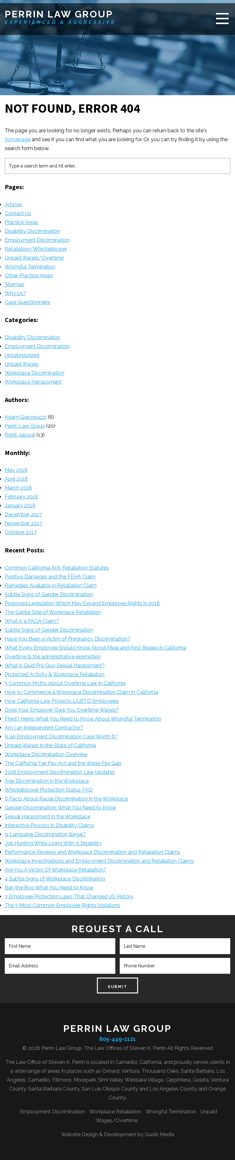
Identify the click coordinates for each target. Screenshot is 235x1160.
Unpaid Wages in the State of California (50, 745)
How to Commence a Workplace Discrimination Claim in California (81, 692)
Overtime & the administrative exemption (53, 657)
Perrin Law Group (59, 14)
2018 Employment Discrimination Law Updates (60, 772)
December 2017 (23, 514)
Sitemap (14, 284)
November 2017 (23, 523)
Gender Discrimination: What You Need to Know (60, 808)
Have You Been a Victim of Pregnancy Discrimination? (67, 639)
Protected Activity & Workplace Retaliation (55, 674)
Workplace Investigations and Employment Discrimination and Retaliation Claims (99, 861)
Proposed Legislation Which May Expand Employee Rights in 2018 (82, 603)
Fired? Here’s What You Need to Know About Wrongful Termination (83, 719)
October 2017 (21, 532)
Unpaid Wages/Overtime (34, 258)
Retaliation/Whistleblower (36, 249)
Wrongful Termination (30, 267)
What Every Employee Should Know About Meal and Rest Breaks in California (95, 648)
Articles (13, 204)
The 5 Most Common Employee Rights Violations (62, 905)
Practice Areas (21, 222)
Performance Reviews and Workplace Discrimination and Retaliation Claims (92, 852)
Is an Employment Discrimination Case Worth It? (61, 737)
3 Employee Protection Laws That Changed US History (69, 896)
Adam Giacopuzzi (26, 417)
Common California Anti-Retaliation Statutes (57, 568)
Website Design (79, 1134)
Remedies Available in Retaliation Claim (51, 586)
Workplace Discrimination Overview (46, 754)
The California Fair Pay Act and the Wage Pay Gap (63, 763)
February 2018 (21, 497)
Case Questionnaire (27, 302)
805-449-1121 (117, 1039)
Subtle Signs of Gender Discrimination (49, 594)
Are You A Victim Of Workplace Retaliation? (55, 870)
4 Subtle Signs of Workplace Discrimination (55, 879)
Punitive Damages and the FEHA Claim (50, 577)
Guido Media (159, 1134)
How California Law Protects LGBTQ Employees (62, 701)
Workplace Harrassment (33, 382)
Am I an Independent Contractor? (44, 728)
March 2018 (18, 488)
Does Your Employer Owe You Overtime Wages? (62, 710)
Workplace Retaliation (115, 1112)
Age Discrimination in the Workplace (47, 781)
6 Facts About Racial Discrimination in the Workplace (66, 799)
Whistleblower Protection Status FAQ (48, 790)
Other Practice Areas (29, 276)
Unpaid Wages (22, 364)
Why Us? (15, 293)
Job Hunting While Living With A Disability (53, 843)
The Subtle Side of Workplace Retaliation (53, 612)
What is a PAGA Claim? (32, 621)
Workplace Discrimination (34, 373)
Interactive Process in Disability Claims (49, 825)
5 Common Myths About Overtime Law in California (65, 683)
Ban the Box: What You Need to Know (49, 888)
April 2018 (16, 479)
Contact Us (18, 213)
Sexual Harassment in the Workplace (47, 817)
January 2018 (20, 506)
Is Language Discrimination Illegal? (45, 834)
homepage (17, 139)
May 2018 (16, 470)
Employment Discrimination (37, 240)
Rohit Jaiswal (20, 435)
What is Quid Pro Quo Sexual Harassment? (55, 665)
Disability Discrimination (32, 231)
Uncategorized (22, 355)
